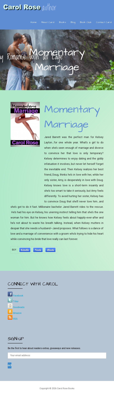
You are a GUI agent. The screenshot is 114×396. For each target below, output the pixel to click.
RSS (13, 318)
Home (33, 22)
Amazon (15, 313)
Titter (13, 301)
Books (62, 22)
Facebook (15, 295)
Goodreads (16, 307)
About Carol (47, 22)
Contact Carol (104, 22)
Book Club (85, 22)
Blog (73, 22)
